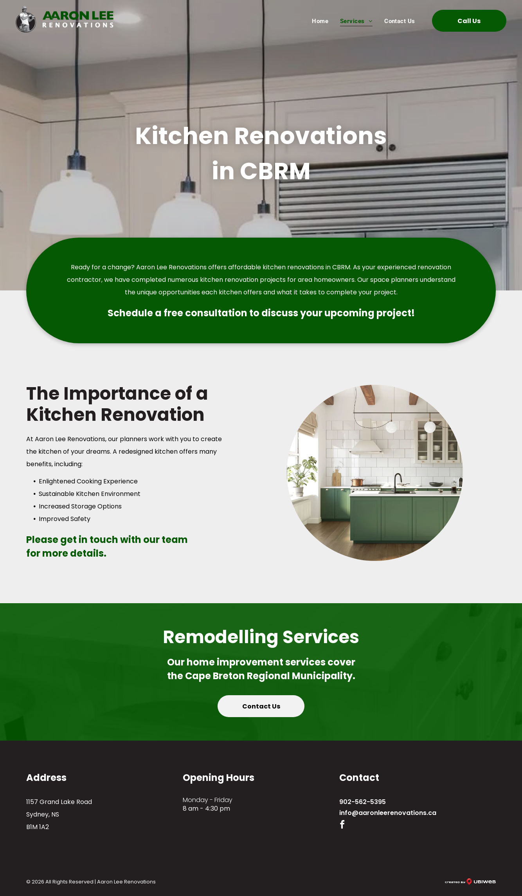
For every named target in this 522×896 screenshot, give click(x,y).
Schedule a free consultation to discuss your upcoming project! (261, 312)
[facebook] (342, 825)
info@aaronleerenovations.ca (387, 812)
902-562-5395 (362, 801)
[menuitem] (320, 21)
